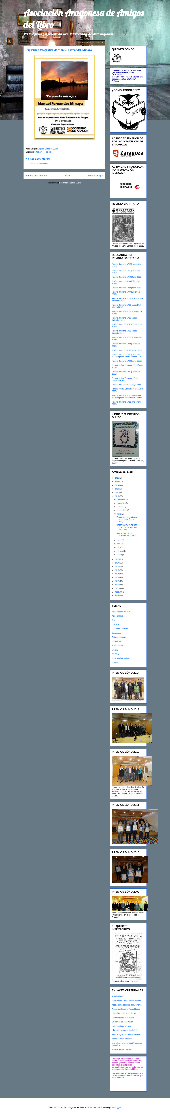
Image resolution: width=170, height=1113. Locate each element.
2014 (117, 574)
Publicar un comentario (38, 164)
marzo (120, 547)
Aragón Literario (118, 996)
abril (119, 544)
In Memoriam (117, 646)
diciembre (121, 499)
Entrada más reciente (36, 175)
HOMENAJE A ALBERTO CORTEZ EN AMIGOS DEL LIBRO (126, 527)
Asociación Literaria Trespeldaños (126, 1009)
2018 (117, 559)
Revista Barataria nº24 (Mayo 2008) (126, 385)
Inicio (67, 175)
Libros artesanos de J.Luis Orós (125, 1030)
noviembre (121, 503)
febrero (120, 551)
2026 (117, 478)
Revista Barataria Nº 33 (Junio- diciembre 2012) (124, 319)
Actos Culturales (118, 616)
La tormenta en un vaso (121, 1026)
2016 (117, 566)
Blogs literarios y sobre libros (124, 1013)
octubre (120, 506)
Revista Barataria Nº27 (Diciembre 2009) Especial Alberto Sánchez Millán (128, 355)
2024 (117, 485)
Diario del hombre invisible (123, 1017)
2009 (117, 592)
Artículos (115, 624)
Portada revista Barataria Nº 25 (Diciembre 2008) (124, 379)
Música (115, 650)
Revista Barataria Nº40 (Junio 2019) (127, 277)
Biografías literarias (120, 629)
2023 (117, 489)
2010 (117, 588)
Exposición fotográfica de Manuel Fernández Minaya (126, 519)
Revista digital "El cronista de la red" (127, 1034)
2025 (117, 482)
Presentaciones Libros (121, 658)
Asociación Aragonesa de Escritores (127, 1005)
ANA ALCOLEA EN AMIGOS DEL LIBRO (126, 534)
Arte (113, 620)
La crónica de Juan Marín (122, 1022)
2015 (117, 570)
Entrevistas (116, 641)
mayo (119, 540)
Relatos (115, 663)
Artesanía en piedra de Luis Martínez (127, 1001)
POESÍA (115, 654)
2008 (117, 596)
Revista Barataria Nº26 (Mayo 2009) (127, 361)
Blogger (117, 1107)
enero (119, 555)
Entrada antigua (95, 175)
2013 (117, 577)
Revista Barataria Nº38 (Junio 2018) (127, 288)
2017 (117, 563)
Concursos (116, 633)
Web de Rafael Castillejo (122, 1049)
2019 (117, 496)
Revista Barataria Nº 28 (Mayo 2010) (127, 350)
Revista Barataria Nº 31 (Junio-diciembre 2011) (124, 332)
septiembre (122, 510)
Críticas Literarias (119, 637)
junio (119, 514)
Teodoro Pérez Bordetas (122, 1039)
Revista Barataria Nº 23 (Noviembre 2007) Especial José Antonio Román (127, 396)
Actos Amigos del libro (43, 152)
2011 (117, 585)
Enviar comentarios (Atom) (70, 183)
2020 (117, 492)
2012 (117, 581)
